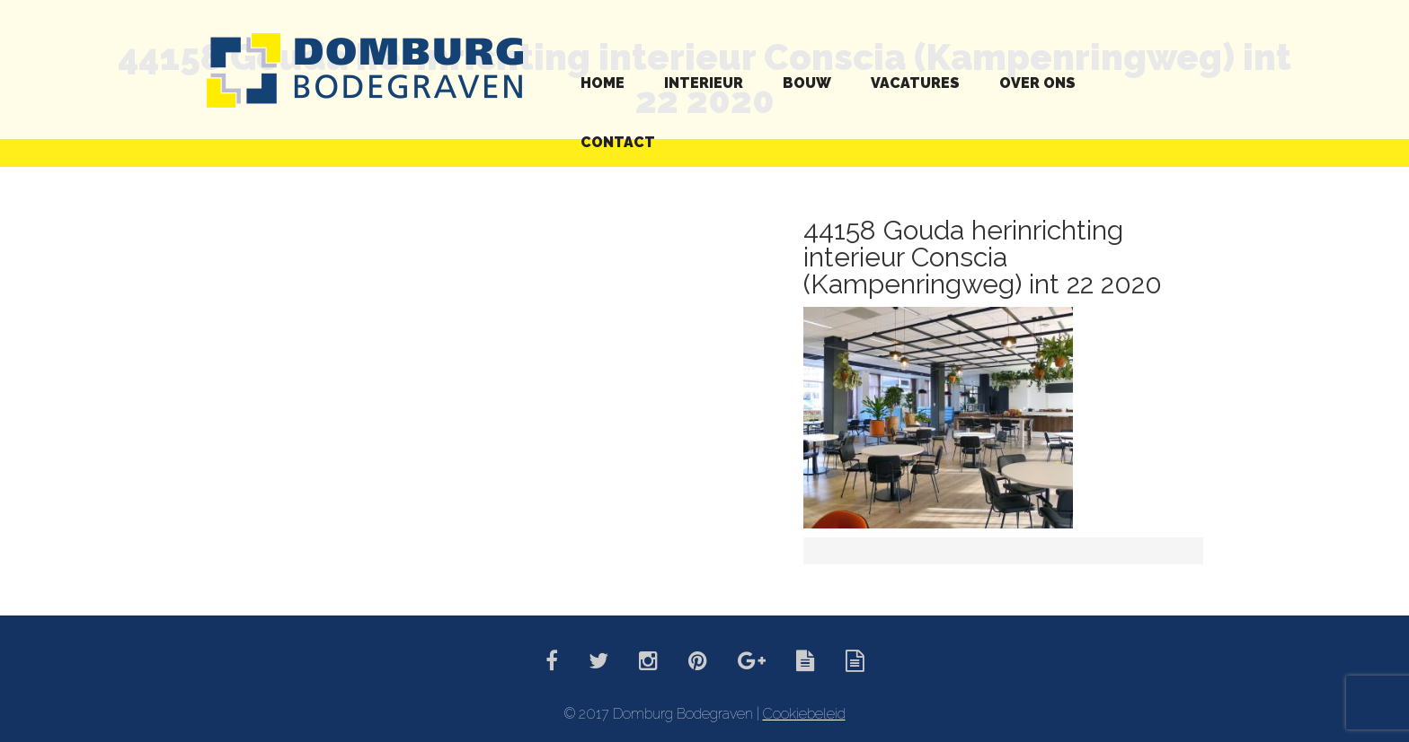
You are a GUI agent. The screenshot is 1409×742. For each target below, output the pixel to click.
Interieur (703, 83)
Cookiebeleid (804, 713)
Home (602, 83)
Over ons (1037, 83)
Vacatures (915, 83)
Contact (617, 142)
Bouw (807, 83)
